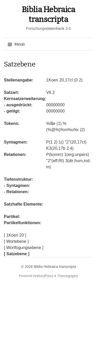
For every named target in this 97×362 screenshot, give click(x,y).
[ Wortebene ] (16, 241)
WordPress (45, 276)
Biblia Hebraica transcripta (55, 267)
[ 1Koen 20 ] (15, 235)
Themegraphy (67, 276)
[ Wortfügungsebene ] (23, 247)
